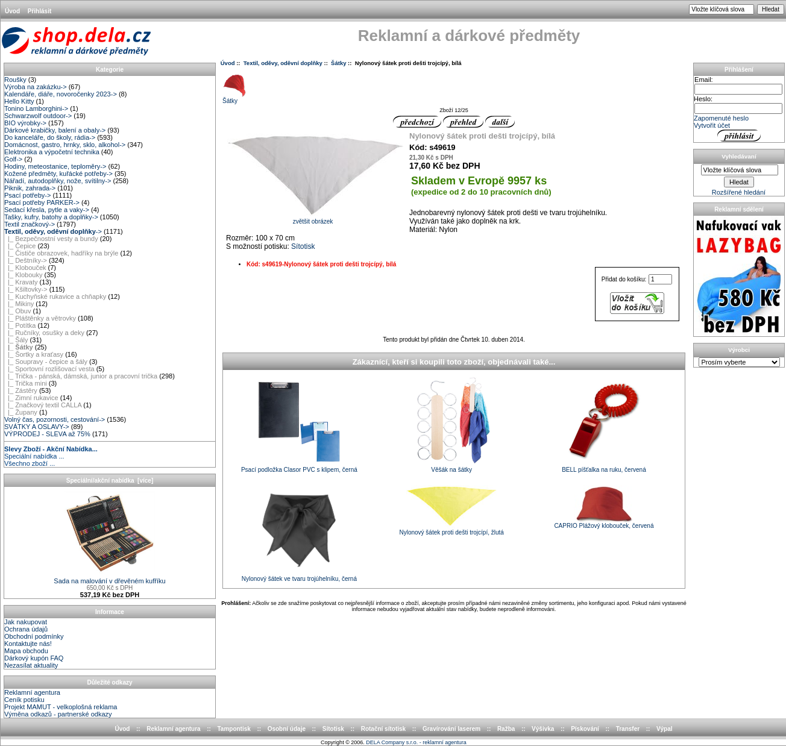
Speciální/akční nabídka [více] (110, 480)
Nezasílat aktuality (31, 665)
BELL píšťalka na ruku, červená (604, 469)
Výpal (664, 729)
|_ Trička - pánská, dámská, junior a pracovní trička (80, 376)
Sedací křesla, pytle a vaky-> (46, 209)
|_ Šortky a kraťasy (33, 354)
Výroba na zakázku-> (35, 86)
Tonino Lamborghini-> (36, 108)
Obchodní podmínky (33, 636)
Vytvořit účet (712, 125)
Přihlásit (39, 11)
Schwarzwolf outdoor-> (38, 115)
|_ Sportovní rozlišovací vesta (49, 368)
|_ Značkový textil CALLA (42, 405)
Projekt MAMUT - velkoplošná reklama (60, 706)
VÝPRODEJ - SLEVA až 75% (47, 433)
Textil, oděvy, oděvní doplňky (283, 63)
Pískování (585, 729)
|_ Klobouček (25, 267)
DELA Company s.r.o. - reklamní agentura (416, 742)
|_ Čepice (20, 245)
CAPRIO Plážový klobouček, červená (603, 525)
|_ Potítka (20, 325)
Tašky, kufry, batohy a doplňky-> (51, 217)
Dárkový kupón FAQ (33, 658)
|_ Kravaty (20, 282)
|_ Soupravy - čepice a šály (45, 361)
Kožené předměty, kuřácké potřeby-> (58, 173)
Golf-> (13, 159)
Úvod (12, 11)
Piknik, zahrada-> (29, 188)
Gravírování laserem (451, 729)
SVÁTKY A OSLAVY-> (36, 426)
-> (53, 231)
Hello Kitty (19, 101)
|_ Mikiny (19, 303)
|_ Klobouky (23, 274)
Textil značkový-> (29, 224)
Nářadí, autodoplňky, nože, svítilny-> (57, 180)
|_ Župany (20, 412)
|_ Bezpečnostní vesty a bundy (51, 238)
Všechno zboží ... (29, 463)
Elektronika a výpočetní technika (51, 151)
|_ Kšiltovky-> (26, 289)
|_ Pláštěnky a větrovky (40, 318)
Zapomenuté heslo (721, 118)
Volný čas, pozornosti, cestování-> (54, 419)
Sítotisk (303, 246)
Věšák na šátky (451, 469)
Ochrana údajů (26, 629)
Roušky (15, 79)
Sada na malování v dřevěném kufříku (109, 578)
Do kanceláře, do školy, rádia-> (49, 137)
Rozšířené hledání (739, 192)
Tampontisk (233, 729)
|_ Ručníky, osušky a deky (44, 332)
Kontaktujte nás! (28, 643)
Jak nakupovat (25, 621)
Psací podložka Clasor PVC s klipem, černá (299, 469)
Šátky (338, 63)
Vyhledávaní (739, 156)
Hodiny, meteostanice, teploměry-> (55, 166)
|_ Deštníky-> (25, 260)
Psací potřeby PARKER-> (42, 202)
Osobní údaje (287, 729)
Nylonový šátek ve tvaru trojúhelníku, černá (299, 578)
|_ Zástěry (20, 390)
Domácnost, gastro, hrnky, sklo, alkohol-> (64, 144)
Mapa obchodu (26, 650)
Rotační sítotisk (383, 729)
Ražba (506, 729)
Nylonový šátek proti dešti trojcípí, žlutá (451, 532)
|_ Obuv (17, 311)
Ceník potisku (24, 699)
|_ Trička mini (25, 383)
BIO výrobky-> (25, 123)
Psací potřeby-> (27, 195)
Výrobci (739, 349)
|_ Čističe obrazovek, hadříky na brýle (61, 253)
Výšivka (543, 729)
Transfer (628, 729)
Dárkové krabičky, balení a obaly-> (54, 130)
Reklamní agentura (32, 692)
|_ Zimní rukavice (31, 397)
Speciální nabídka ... (34, 456)
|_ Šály (16, 339)
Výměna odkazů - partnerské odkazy (58, 714)
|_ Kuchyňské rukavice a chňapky (55, 296)
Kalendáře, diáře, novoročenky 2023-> (60, 94)
